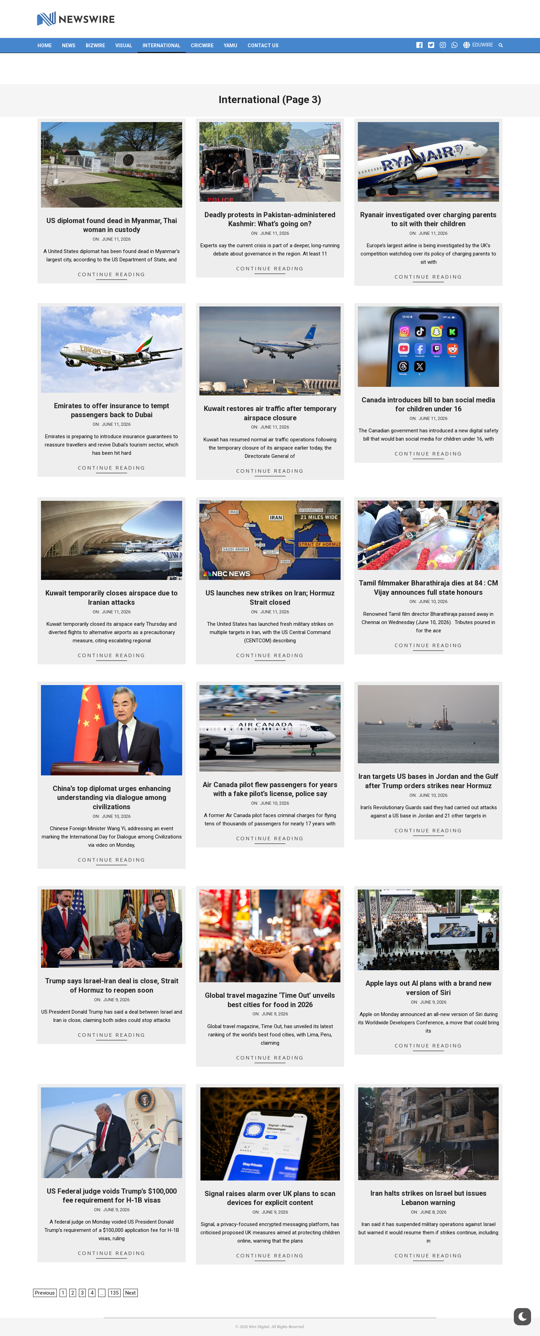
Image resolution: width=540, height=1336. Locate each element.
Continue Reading (111, 274)
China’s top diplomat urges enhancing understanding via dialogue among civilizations (112, 797)
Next (130, 1293)
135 (114, 1293)
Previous (45, 1293)
